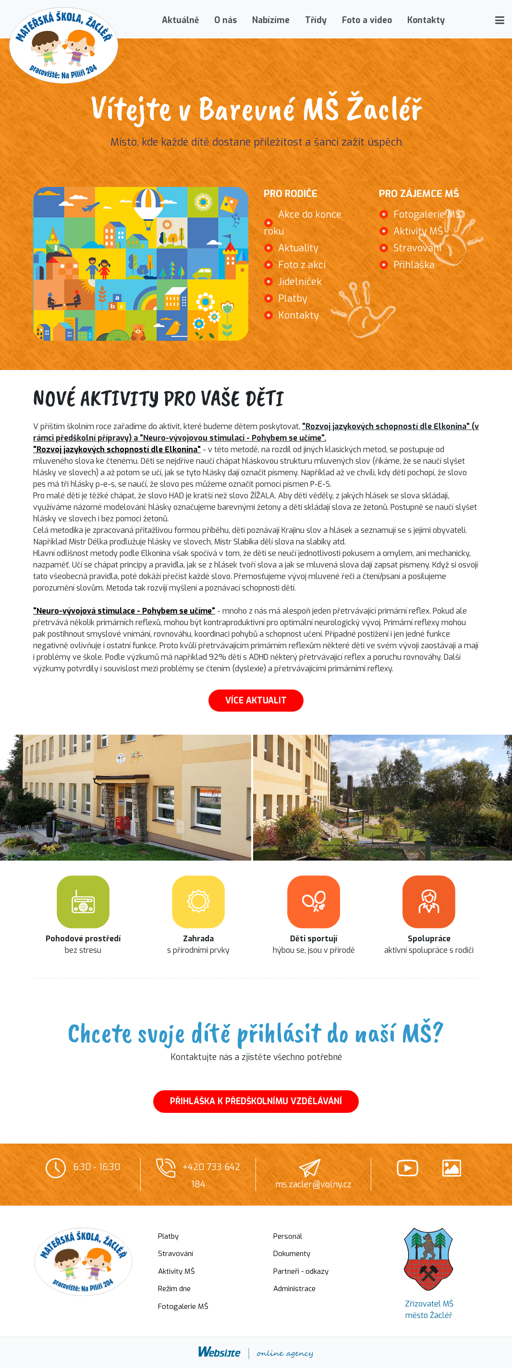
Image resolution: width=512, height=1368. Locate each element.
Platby (292, 298)
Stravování (417, 248)
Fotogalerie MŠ (427, 214)
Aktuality (298, 248)
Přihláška (414, 265)
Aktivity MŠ (418, 231)
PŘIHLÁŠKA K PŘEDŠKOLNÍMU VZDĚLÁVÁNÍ (256, 1101)
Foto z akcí (302, 265)
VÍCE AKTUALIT (256, 700)
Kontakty (298, 315)
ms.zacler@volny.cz (313, 1184)
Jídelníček (300, 281)
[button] (499, 20)
